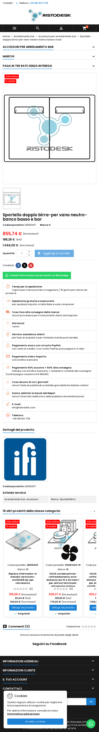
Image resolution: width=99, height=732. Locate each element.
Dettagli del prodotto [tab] (18, 430)
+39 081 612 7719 (39, 3)
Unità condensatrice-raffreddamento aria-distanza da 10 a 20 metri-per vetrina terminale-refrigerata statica (63, 580)
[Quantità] (21, 253)
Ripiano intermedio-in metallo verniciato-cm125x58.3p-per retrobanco (23, 578)
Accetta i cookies (35, 721)
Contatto (8, 3)
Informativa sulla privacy (23, 714)
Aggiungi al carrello (53, 253)
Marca (44, 225)
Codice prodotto (13, 225)
